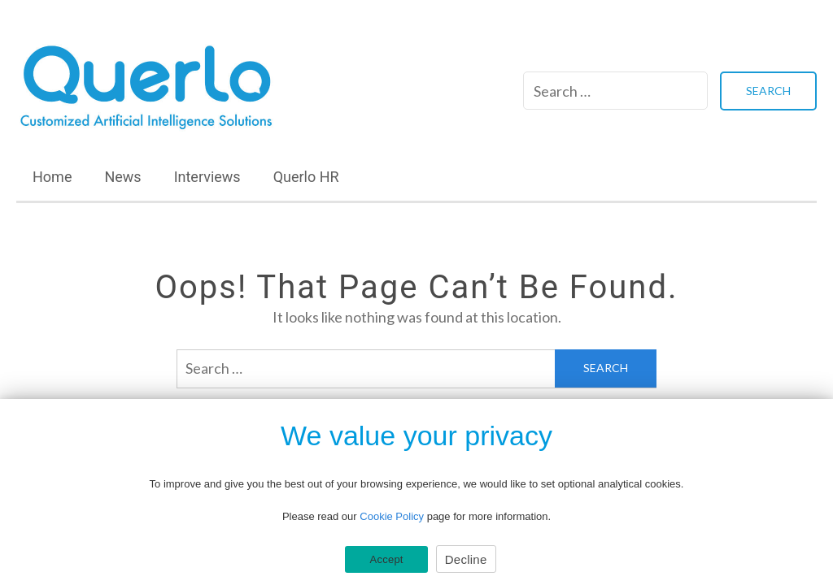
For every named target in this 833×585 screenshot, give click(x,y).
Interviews (207, 176)
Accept (386, 559)
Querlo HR (306, 176)
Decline (466, 559)
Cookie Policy (392, 516)
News (122, 176)
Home (52, 176)
